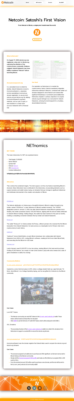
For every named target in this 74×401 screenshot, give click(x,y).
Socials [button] (50, 2)
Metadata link (15, 169)
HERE (15, 322)
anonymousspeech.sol (13, 339)
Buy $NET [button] (61, 2)
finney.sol (10, 220)
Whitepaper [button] (37, 39)
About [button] (27, 2)
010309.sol (10, 201)
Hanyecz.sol (10, 244)
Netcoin (16, 167)
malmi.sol (9, 232)
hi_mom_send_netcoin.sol (14, 265)
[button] (29, 388)
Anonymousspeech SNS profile (28, 359)
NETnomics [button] (39, 2)
